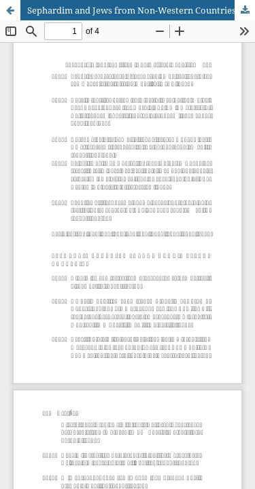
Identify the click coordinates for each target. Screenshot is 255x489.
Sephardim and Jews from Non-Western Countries (131, 10)
